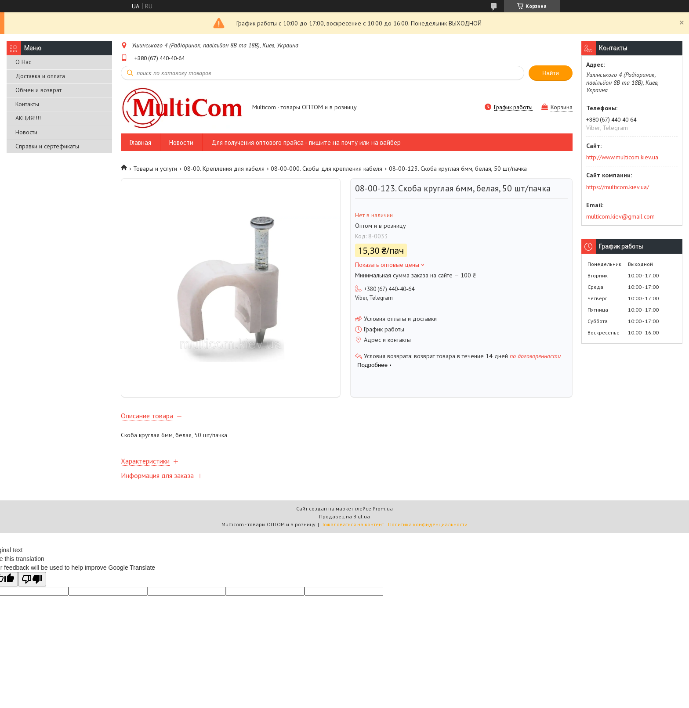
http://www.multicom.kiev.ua (622, 157)
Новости (26, 132)
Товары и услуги (155, 169)
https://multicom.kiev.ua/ (617, 187)
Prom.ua (383, 508)
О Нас (23, 62)
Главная (140, 142)
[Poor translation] (32, 579)
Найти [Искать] (550, 73)
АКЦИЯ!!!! (28, 118)
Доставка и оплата (40, 76)
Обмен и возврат (38, 90)
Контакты (27, 104)
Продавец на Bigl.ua (344, 516)
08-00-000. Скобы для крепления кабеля (326, 169)
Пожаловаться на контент (352, 524)
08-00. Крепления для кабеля (224, 169)
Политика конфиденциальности (428, 524)
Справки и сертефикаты (47, 146)
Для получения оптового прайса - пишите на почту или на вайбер (306, 142)
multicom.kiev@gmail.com (620, 216)
